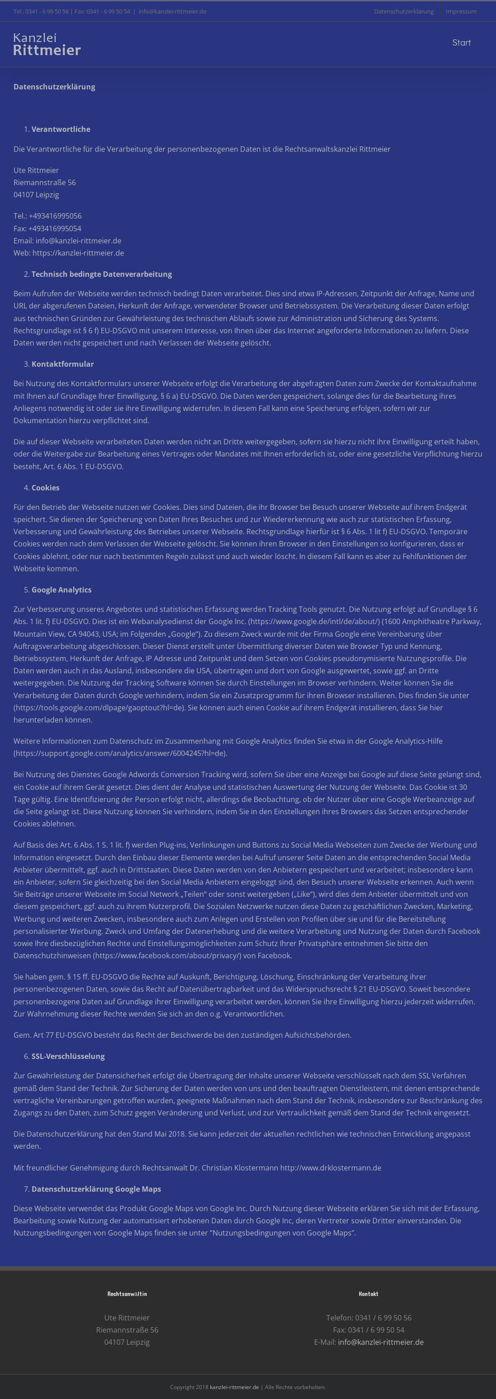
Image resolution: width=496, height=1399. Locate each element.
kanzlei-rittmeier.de (234, 1387)
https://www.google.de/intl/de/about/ (314, 621)
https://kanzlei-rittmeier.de (78, 253)
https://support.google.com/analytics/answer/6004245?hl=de (119, 753)
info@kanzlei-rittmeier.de (172, 11)
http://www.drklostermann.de (330, 1168)
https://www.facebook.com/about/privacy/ (167, 956)
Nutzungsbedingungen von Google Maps (282, 1233)
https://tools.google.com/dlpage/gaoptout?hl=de (99, 708)
